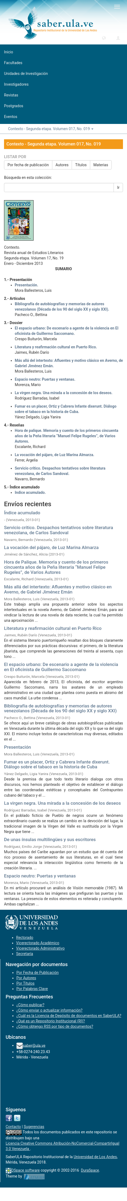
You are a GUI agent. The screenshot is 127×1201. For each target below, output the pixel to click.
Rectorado (24, 937)
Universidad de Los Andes (95, 1157)
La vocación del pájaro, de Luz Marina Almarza (51, 547)
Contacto (13, 1126)
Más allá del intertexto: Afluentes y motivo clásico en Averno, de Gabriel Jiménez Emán (58, 589)
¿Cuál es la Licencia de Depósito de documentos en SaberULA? (68, 1015)
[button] (104, 37)
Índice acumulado (22, 512)
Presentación (17, 747)
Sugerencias (34, 1126)
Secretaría (24, 954)
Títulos (81, 165)
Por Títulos (25, 983)
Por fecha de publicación (28, 165)
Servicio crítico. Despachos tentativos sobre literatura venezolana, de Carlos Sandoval (58, 530)
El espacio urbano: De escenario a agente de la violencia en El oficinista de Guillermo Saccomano (61, 667)
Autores (62, 165)
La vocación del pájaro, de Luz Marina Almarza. (54, 455)
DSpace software (25, 1170)
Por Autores (26, 978)
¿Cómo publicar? (30, 1005)
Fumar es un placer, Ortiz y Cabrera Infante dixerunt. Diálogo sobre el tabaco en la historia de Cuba (57, 764)
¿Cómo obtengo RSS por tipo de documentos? (54, 1026)
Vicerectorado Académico (37, 943)
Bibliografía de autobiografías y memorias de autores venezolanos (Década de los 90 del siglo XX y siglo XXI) (60, 708)
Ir (118, 187)
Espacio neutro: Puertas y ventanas (40, 876)
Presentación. (26, 285)
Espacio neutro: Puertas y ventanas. (45, 379)
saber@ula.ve (34, 1045)
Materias (100, 165)
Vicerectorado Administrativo (40, 948)
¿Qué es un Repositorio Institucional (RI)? (50, 1021)
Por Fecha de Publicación (37, 972)
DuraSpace (90, 1170)
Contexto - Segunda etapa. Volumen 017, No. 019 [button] (50, 129)
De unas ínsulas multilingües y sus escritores (50, 839)
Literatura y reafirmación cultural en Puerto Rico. (56, 347)
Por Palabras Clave (32, 989)
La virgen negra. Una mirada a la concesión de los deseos (62, 803)
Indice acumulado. (30, 492)
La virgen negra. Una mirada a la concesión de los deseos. (64, 393)
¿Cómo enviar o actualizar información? (49, 1010)
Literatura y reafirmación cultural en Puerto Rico (52, 628)
